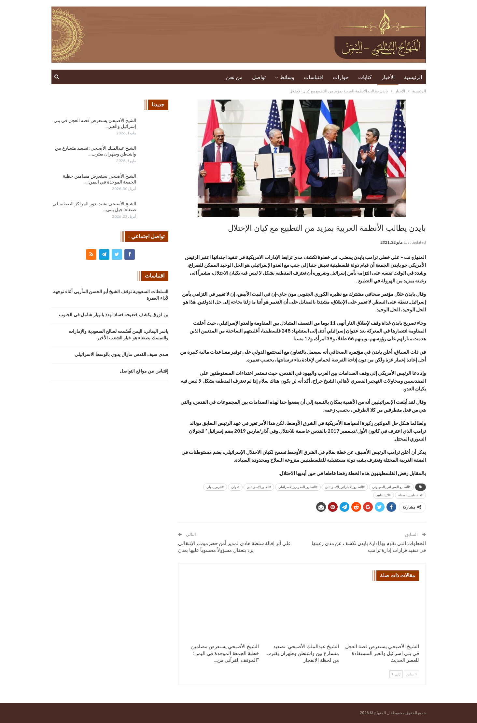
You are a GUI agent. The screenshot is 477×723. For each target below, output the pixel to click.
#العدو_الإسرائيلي (259, 487)
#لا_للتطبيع (383, 495)
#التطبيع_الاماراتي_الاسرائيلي (345, 487)
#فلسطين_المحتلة (410, 495)
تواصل (259, 77)
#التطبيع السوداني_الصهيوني (391, 487)
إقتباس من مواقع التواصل (144, 371)
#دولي (235, 487)
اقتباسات (313, 77)
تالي (396, 674)
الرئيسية (413, 77)
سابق (411, 674)
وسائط (287, 77)
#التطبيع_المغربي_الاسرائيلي (297, 487)
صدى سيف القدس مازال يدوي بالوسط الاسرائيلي (121, 354)
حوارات (341, 77)
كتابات (365, 77)
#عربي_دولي (215, 487)
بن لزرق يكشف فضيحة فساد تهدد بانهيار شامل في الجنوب (113, 314)
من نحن (234, 77)
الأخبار (388, 77)
